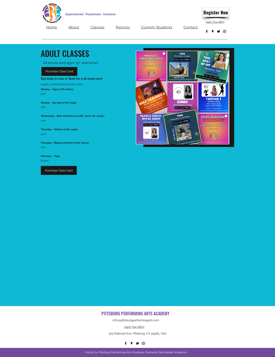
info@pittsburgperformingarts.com (136, 320)
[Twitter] (219, 31)
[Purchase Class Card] (59, 71)
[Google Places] (213, 31)
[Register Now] (216, 12)
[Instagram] (224, 31)
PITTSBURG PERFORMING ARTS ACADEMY (135, 313)
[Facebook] (207, 31)
